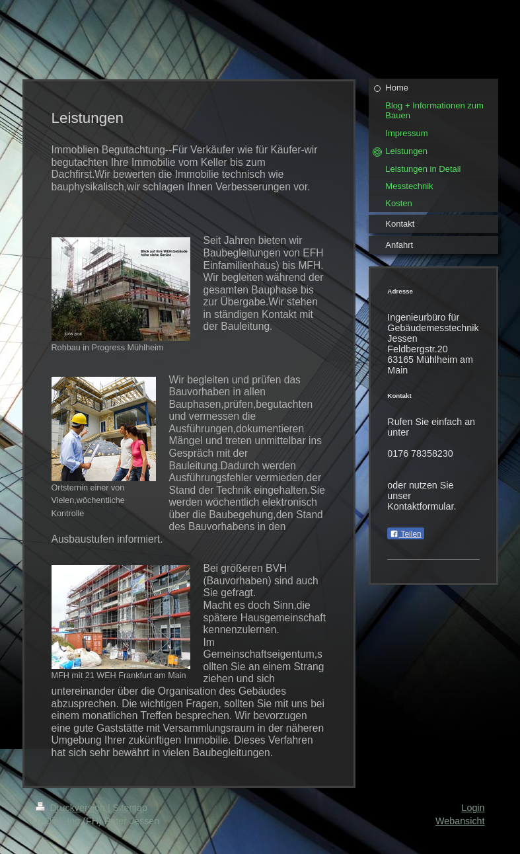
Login (473, 807)
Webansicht (459, 821)
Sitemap (130, 807)
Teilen (405, 534)
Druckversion (72, 807)
